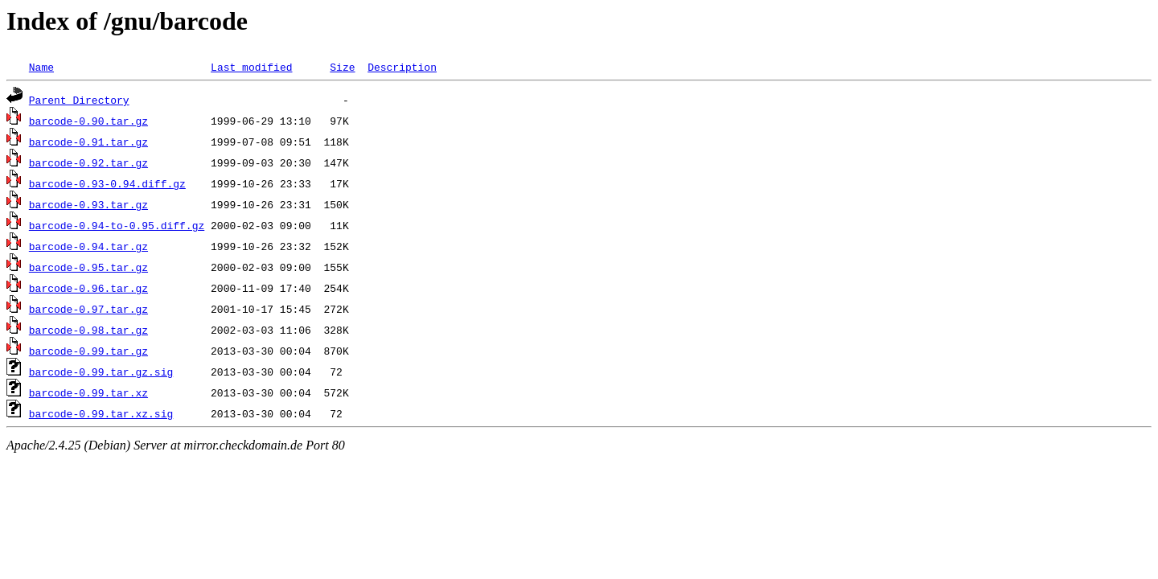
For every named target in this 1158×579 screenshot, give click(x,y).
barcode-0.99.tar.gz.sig (101, 371)
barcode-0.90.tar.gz (88, 120)
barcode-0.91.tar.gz (88, 141)
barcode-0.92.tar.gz (88, 162)
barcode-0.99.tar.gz (88, 350)
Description (402, 67)
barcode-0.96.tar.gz (88, 288)
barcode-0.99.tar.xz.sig (101, 413)
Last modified (251, 67)
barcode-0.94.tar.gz (88, 246)
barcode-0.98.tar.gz (88, 329)
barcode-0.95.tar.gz (88, 267)
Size (342, 67)
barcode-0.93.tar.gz (88, 204)
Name (41, 67)
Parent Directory (79, 99)
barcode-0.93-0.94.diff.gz (107, 183)
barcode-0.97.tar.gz (88, 309)
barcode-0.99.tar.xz (88, 392)
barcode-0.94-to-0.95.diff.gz (116, 225)
